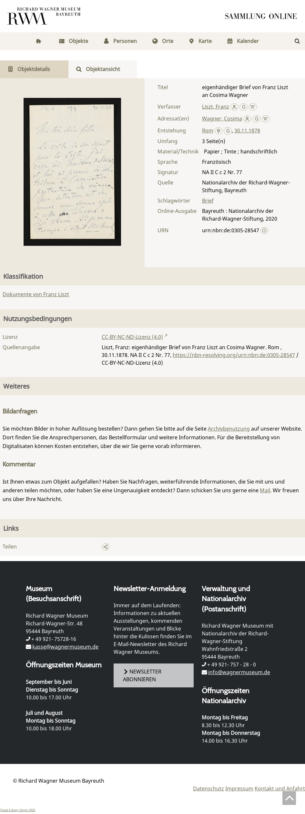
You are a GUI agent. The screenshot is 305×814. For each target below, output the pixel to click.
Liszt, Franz (215, 106)
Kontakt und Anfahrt (280, 788)
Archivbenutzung (229, 428)
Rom (207, 130)
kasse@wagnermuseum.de (65, 646)
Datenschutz (208, 788)
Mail (265, 490)
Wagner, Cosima (222, 118)
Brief (208, 200)
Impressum (239, 788)
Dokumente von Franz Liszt (36, 294)
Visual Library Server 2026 (17, 810)
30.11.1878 (247, 130)
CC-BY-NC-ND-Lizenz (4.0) (132, 336)
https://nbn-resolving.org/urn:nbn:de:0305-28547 (234, 355)
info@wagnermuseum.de (239, 672)
